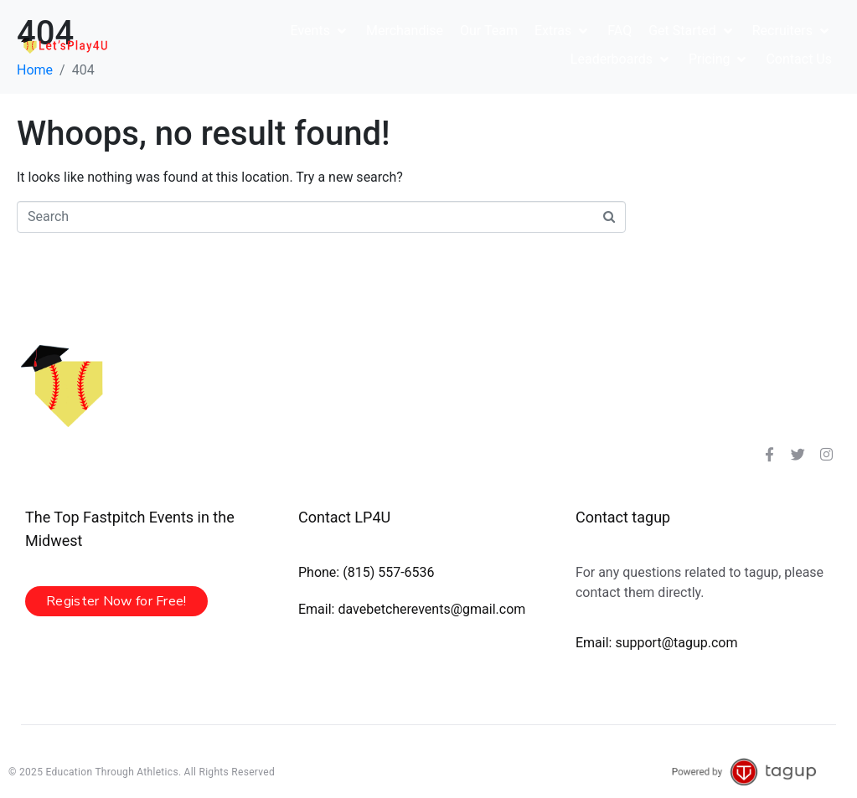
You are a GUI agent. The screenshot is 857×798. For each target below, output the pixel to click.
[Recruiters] (792, 31)
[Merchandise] (405, 31)
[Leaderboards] (621, 59)
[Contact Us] (798, 59)
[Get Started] (692, 31)
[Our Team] (489, 31)
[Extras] (562, 31)
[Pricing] (719, 59)
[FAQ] (619, 31)
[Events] (320, 31)
